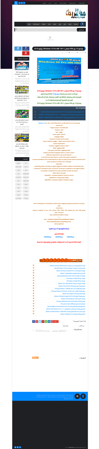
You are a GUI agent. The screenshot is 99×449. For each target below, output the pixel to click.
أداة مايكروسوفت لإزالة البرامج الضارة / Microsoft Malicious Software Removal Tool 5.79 (61, 112)
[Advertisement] (39, 13)
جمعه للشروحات (71, 447)
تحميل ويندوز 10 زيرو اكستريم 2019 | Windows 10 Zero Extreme (71, 286)
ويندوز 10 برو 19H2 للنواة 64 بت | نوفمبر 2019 (75, 281)
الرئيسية (66, 52)
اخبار (25, 163)
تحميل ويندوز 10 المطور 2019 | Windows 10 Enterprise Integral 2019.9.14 (69, 296)
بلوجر (59, 24)
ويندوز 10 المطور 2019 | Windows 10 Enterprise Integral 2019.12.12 (70, 271)
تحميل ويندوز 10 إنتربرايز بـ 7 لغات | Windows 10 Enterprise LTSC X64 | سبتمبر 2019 (68, 291)
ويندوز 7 (17, 195)
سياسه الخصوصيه (71, 3)
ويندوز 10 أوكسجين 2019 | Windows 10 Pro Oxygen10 (73, 294)
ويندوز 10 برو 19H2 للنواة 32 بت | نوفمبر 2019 (75, 278)
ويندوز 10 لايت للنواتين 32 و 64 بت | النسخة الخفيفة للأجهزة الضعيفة (71, 276)
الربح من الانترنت (35, 24)
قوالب (18, 188)
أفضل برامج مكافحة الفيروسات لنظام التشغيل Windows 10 (72, 273)
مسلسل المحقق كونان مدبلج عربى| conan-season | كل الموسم (21, 122)
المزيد (29, 24)
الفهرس (43, 3)
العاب (49, 24)
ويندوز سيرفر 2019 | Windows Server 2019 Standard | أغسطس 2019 (70, 301)
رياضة (25, 188)
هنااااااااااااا (70, 236)
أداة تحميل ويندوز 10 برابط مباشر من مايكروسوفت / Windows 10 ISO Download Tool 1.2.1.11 (61, 115)
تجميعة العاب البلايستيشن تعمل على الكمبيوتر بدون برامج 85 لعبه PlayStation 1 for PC (21, 98)
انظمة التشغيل (25, 174)
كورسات (25, 191)
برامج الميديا (18, 177)
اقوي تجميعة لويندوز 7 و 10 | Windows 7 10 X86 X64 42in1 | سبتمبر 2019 (69, 289)
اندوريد (54, 24)
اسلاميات (75, 24)
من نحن (49, 3)
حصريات (17, 184)
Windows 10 (41, 123)
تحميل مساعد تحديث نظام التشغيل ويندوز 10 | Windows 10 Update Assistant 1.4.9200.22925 (60, 117)
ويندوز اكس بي (18, 198)
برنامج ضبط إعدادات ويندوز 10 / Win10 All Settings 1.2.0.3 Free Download (69, 268)
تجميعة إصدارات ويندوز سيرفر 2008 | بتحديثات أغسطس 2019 (72, 304)
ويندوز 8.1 (25, 198)
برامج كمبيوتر (25, 181)
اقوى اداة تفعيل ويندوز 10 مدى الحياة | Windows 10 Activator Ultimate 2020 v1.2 (67, 266)
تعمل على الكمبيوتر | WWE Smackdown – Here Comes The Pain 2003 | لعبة (21, 74)
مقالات (17, 191)
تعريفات (43, 24)
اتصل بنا (54, 3)
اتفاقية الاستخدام (62, 3)
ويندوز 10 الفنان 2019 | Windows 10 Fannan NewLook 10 (73, 299)
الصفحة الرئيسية (81, 3)
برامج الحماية (25, 177)
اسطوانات (18, 163)
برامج (64, 24)
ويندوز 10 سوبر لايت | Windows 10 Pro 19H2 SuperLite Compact (71, 283)
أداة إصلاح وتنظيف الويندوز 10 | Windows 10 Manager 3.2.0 (72, 314)
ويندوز (69, 24)
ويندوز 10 (61, 52)
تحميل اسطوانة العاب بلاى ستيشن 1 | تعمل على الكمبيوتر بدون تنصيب (21, 146)
